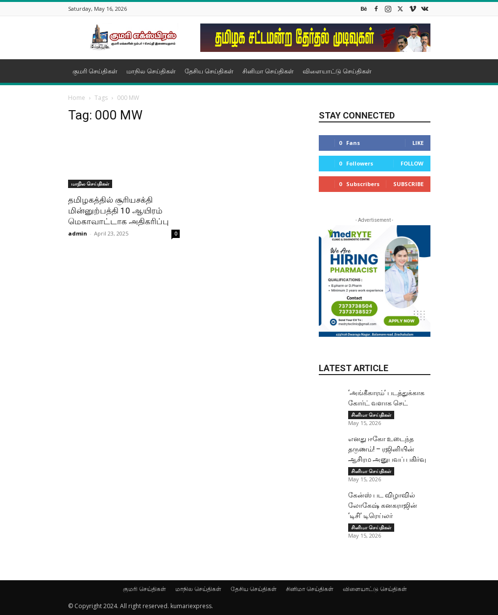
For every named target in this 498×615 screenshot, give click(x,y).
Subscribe (408, 184)
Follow (412, 163)
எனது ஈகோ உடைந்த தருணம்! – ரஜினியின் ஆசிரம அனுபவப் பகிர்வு (387, 449)
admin (77, 233)
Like (418, 142)
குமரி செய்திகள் (95, 71)
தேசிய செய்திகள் (209, 71)
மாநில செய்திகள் (151, 71)
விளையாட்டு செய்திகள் (337, 71)
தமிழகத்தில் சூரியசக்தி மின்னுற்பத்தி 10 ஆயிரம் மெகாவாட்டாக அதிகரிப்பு (118, 210)
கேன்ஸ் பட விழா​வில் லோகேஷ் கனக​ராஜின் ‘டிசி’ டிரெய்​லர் (382, 505)
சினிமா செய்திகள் (268, 71)
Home (76, 98)
